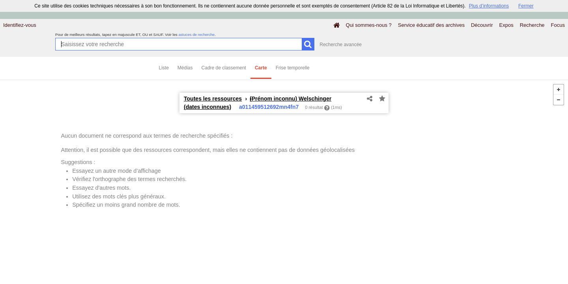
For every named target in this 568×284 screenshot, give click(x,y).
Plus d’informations (489, 6)
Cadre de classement (224, 68)
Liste (164, 68)
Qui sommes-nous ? (369, 25)
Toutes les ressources (213, 98)
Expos (506, 25)
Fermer (526, 6)
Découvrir (482, 25)
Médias (185, 68)
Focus (558, 25)
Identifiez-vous (19, 25)
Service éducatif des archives (431, 25)
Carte (261, 68)
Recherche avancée (341, 44)
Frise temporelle (293, 68)
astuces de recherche (196, 34)
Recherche (532, 25)
